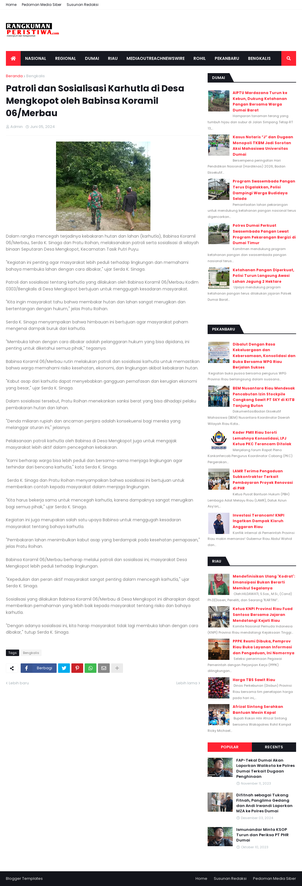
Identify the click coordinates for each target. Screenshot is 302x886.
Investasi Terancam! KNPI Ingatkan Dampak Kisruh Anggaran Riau (258, 521)
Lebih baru (19, 683)
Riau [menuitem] (113, 58)
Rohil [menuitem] (199, 58)
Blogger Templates (24, 878)
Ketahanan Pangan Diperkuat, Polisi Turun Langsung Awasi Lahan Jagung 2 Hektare (263, 275)
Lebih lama (186, 683)
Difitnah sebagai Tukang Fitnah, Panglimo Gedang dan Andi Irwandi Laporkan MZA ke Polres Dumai (264, 803)
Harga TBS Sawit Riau (254, 679)
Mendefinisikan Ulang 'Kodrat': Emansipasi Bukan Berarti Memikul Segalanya (264, 582)
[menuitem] (13, 58)
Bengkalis (35, 76)
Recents (274, 747)
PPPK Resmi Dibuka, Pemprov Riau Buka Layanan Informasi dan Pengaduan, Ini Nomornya (263, 647)
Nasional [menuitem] (35, 58)
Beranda (14, 76)
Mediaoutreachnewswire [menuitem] (156, 58)
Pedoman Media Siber (41, 4)
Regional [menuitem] (65, 58)
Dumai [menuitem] (92, 58)
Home (11, 4)
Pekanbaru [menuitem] (227, 58)
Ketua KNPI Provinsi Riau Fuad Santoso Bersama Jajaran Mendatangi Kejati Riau (263, 614)
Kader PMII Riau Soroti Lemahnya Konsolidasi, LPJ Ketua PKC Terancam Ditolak (262, 438)
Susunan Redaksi (83, 4)
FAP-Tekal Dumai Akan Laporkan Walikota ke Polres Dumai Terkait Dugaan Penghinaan (265, 768)
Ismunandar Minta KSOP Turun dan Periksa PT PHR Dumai (262, 835)
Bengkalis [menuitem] (259, 58)
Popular (230, 747)
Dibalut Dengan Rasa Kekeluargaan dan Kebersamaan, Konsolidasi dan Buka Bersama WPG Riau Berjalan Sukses (264, 356)
